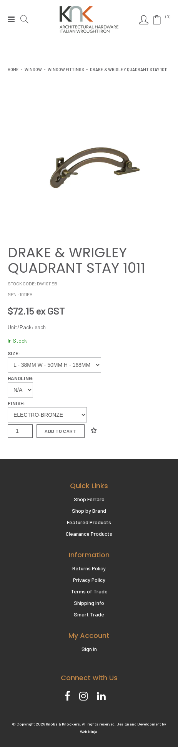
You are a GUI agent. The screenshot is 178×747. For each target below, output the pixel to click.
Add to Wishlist (93, 430)
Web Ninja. (89, 731)
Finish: (16, 403)
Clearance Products (89, 533)
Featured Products (89, 522)
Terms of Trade (89, 591)
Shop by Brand (89, 510)
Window (33, 69)
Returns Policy (89, 568)
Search (25, 19)
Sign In (89, 649)
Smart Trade (89, 614)
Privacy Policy (89, 579)
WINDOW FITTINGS (66, 69)
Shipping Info (89, 603)
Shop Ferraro (89, 499)
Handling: (20, 378)
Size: (14, 353)
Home (13, 69)
